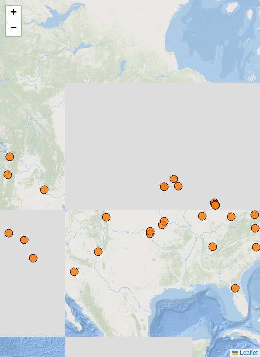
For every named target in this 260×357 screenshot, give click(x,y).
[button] (13, 13)
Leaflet (245, 352)
